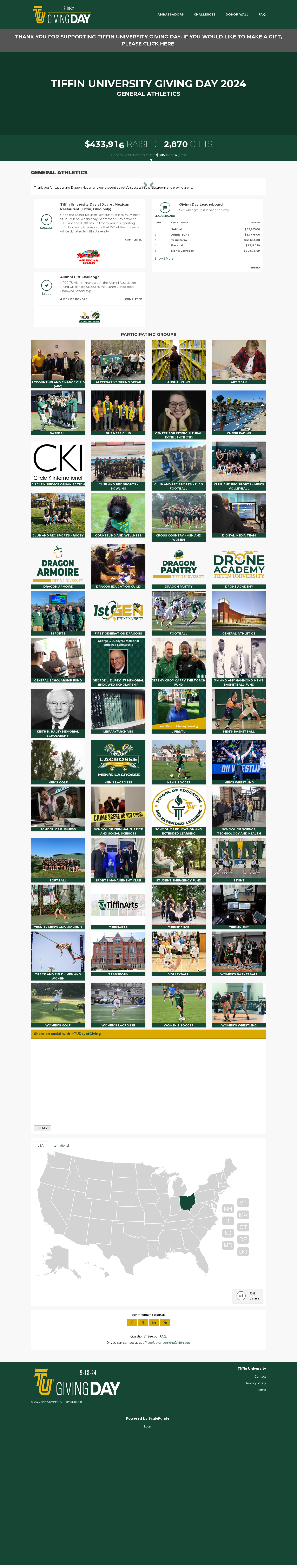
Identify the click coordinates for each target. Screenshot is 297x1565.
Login (148, 1555)
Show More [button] (164, 388)
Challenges (205, 14)
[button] (51, 246)
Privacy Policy (256, 1512)
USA (40, 1274)
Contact (260, 1506)
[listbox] (148, 245)
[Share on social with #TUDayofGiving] (148, 1212)
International (60, 1274)
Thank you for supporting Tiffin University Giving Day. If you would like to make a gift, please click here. (148, 40)
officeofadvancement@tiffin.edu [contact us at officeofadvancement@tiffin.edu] (166, 1472)
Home (261, 1519)
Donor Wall (237, 14)
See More (43, 1257)
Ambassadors (171, 14)
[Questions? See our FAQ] (162, 1465)
